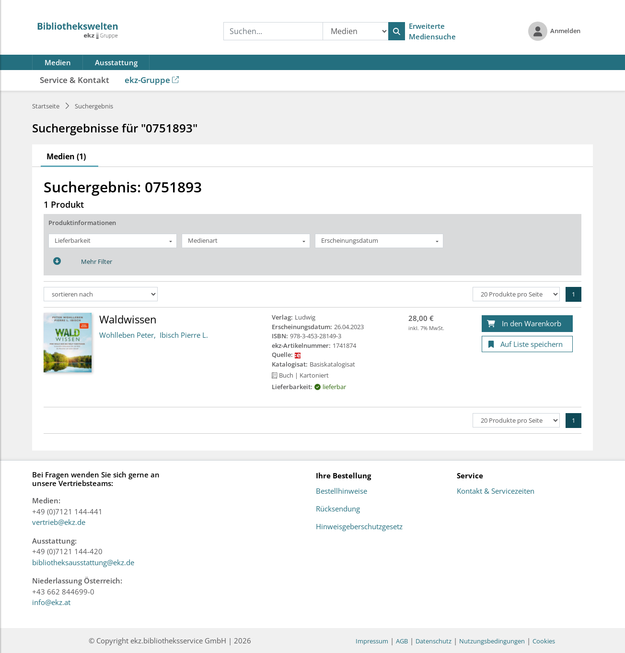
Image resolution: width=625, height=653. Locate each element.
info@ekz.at (51, 602)
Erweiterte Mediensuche (432, 31)
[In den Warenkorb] (527, 323)
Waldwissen (128, 319)
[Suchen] (396, 31)
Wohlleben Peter (126, 335)
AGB (402, 641)
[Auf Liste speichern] (527, 344)
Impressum (372, 641)
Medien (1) (66, 156)
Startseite (45, 106)
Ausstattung (116, 62)
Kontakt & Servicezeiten (495, 491)
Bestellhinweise (341, 491)
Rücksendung (338, 509)
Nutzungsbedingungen (492, 641)
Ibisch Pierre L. (184, 335)
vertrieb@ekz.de (58, 522)
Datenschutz (433, 641)
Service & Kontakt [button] (74, 79)
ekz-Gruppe (152, 79)
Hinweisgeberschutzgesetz (359, 526)
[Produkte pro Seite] (516, 294)
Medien (58, 62)
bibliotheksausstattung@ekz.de (83, 562)
